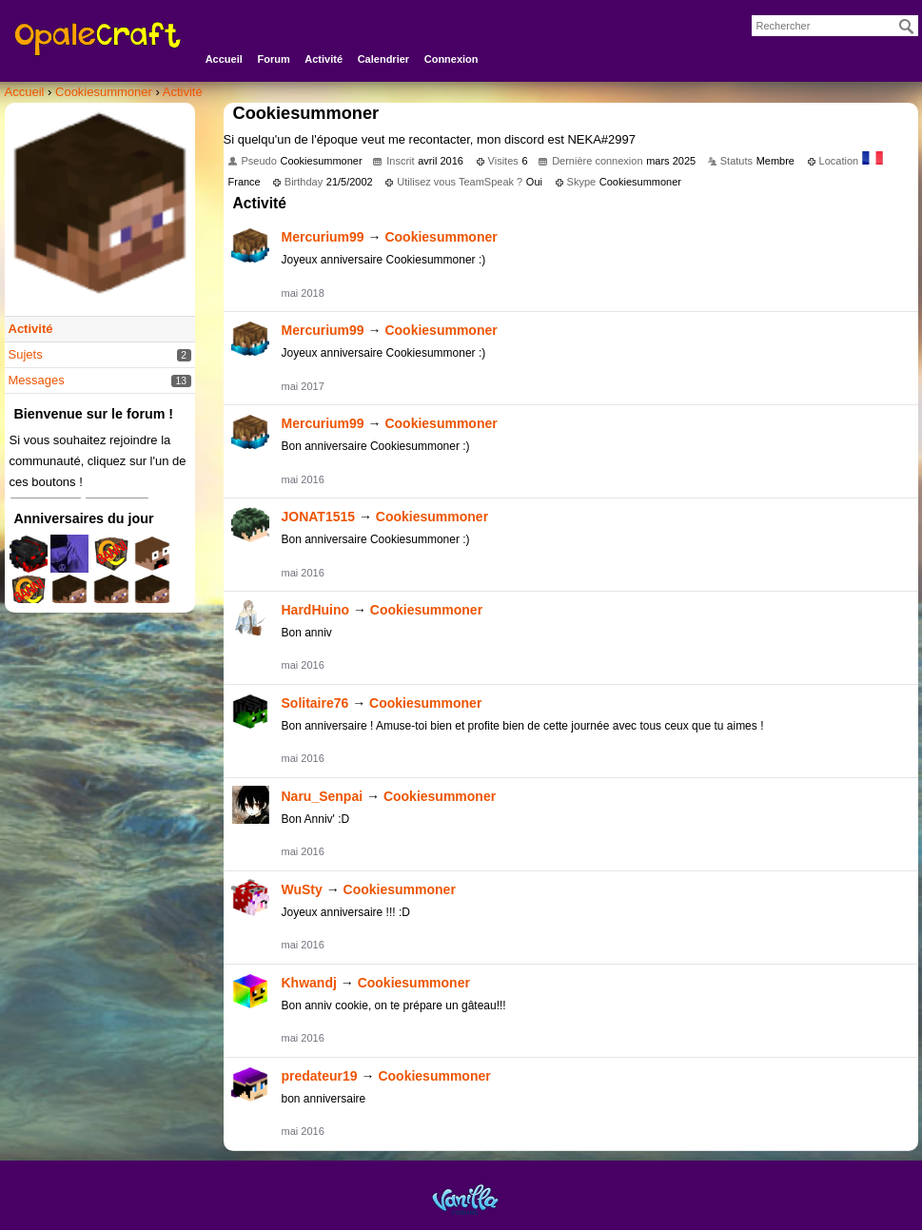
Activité (323, 59)
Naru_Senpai (322, 796)
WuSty (302, 889)
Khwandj (309, 982)
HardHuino (316, 609)
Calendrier (383, 59)
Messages (37, 380)
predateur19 (320, 1076)
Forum (273, 59)
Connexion (451, 59)
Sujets (26, 354)
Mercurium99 (323, 236)
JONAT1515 (319, 516)
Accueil (224, 59)
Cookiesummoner (440, 236)
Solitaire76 (315, 703)
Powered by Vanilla (465, 1199)
